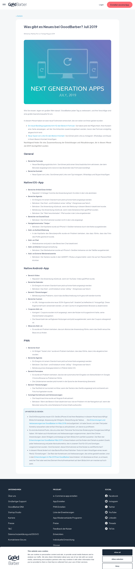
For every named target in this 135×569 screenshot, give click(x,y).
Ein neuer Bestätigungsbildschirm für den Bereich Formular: (51, 126)
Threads (110, 523)
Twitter (110, 506)
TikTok (109, 528)
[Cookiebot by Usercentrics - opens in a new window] (13, 564)
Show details (111, 565)
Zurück (20, 16)
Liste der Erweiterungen (63, 512)
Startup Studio (14, 512)
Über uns (12, 496)
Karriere (11, 518)
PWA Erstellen (59, 507)
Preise (56, 523)
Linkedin (110, 517)
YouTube (110, 512)
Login (101, 5)
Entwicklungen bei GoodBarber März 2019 (46, 440)
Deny (117, 555)
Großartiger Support (17, 501)
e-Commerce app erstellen (65, 496)
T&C (10, 528)
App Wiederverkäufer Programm (67, 518)
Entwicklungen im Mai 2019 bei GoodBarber (51, 457)
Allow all (117, 541)
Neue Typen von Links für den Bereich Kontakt (46, 136)
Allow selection (117, 548)
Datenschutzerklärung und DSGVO (23, 534)
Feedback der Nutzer (62, 528)
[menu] (4, 4)
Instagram (111, 501)
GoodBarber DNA (16, 507)
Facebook (111, 496)
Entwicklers (58, 534)
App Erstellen (59, 501)
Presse (11, 523)
